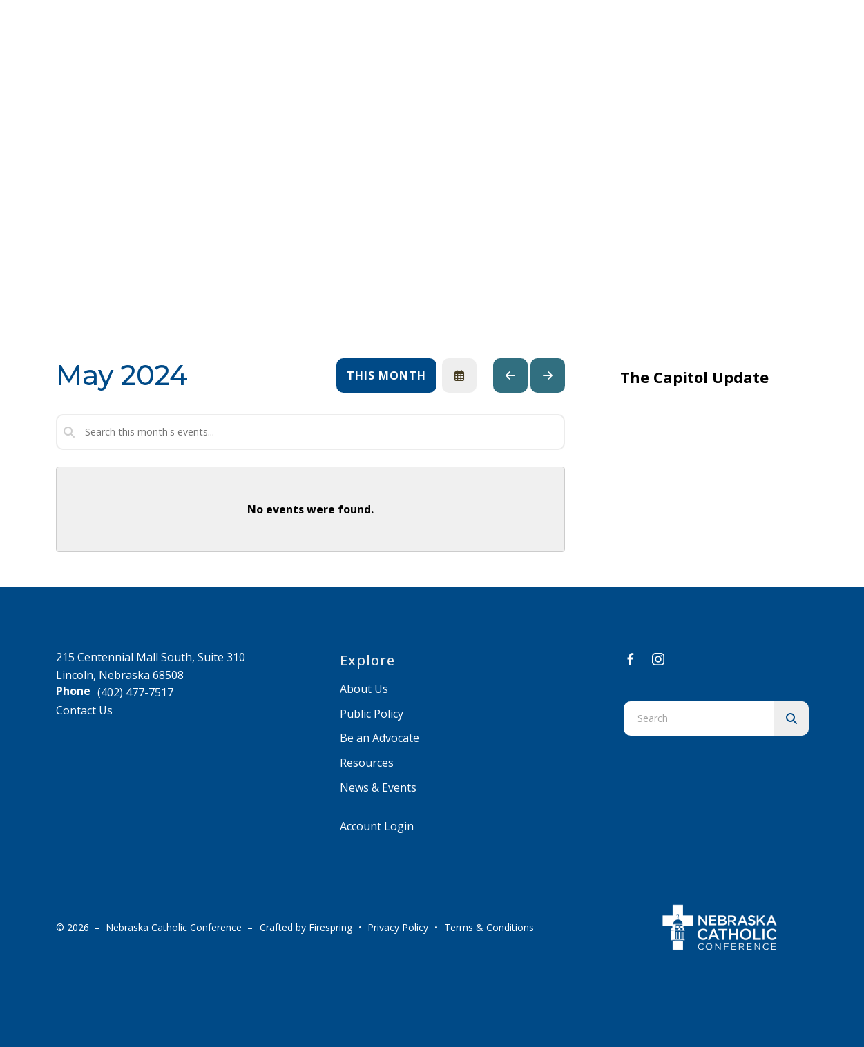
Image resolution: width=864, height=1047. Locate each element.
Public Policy (371, 713)
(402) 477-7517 (135, 692)
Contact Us (84, 710)
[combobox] (699, 718)
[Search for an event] (311, 432)
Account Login (377, 826)
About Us (364, 688)
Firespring (330, 927)
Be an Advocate (379, 737)
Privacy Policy (397, 927)
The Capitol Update (694, 376)
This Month (386, 375)
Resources (367, 762)
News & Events (378, 787)
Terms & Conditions (489, 927)
